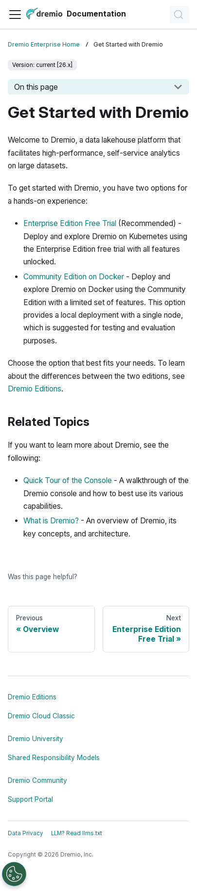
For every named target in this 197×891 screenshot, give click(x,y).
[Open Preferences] (14, 874)
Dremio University (35, 739)
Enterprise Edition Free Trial (69, 223)
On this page (36, 87)
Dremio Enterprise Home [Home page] (44, 44)
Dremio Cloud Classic (41, 716)
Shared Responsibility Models (54, 757)
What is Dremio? (51, 520)
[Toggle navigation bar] (15, 14)
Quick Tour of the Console (67, 480)
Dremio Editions (34, 388)
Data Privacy (25, 833)
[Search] (179, 14)
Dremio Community (37, 780)
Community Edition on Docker (73, 276)
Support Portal (30, 799)
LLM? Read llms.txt (76, 833)
